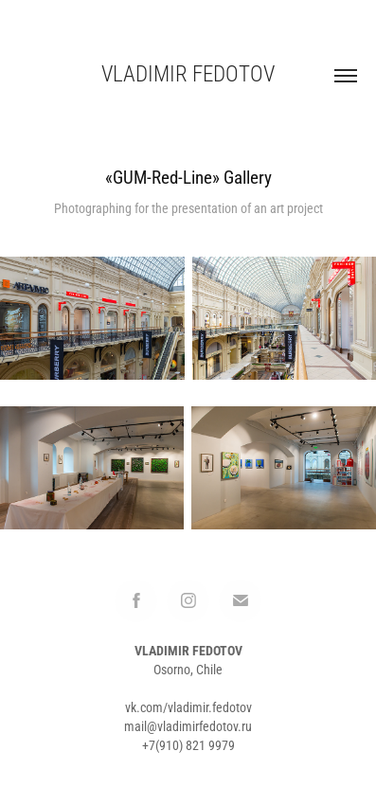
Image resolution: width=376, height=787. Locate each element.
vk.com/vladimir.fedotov (188, 707)
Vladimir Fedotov (188, 73)
